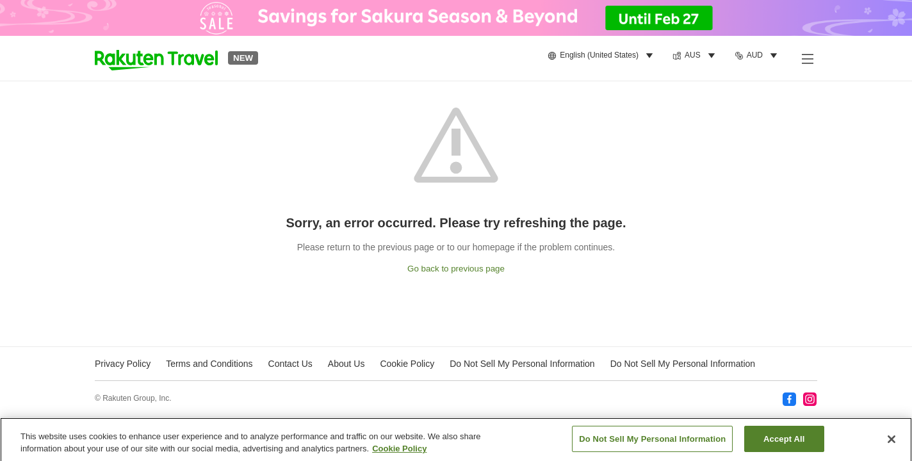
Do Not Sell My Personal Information (682, 364)
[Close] (891, 442)
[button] (156, 58)
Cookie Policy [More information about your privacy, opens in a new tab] (399, 452)
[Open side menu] (807, 58)
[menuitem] (602, 55)
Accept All (783, 443)
